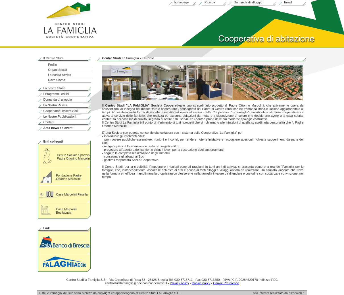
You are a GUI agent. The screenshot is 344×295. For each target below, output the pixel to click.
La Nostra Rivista (55, 105)
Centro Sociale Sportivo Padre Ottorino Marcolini (74, 156)
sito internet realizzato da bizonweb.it (280, 293)
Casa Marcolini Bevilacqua (66, 210)
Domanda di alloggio (248, 2)
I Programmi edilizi (56, 93)
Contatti (48, 122)
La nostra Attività (59, 75)
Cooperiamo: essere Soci (61, 111)
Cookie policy (201, 283)
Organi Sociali (57, 69)
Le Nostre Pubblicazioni (59, 116)
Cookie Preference (226, 283)
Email (288, 2)
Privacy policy (179, 283)
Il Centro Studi (53, 58)
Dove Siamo (56, 80)
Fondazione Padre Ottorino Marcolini (69, 177)
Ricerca (210, 2)
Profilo (52, 64)
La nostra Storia (54, 88)
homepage (181, 2)
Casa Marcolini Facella (71, 194)
